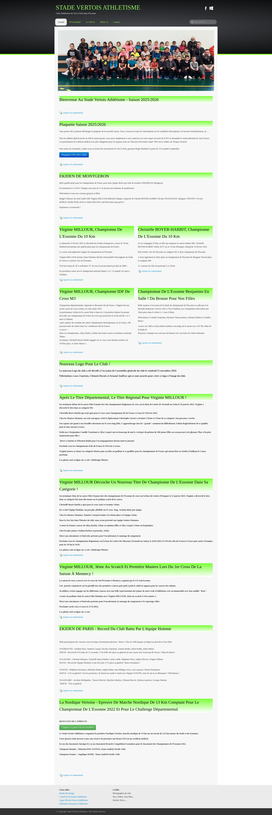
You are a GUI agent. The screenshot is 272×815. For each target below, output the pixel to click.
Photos (104, 22)
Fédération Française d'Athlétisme (73, 803)
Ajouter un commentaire (73, 113)
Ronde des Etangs (66, 793)
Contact (116, 22)
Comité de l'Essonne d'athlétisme (73, 797)
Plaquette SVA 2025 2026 (74, 154)
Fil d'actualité (75, 22)
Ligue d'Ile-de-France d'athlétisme (73, 800)
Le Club (90, 22)
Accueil (61, 22)
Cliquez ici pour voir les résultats (78, 727)
